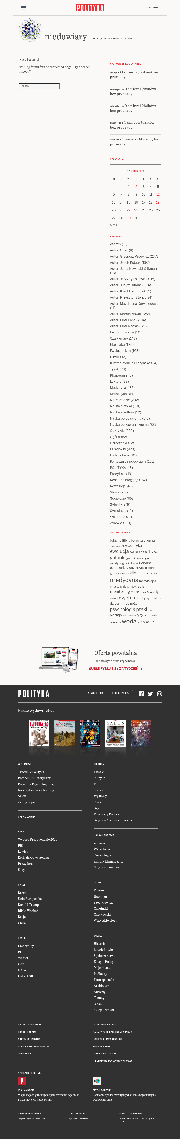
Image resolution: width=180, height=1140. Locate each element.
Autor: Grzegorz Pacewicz (129, 256)
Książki (99, 771)
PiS (20, 845)
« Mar (114, 224)
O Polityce (24, 1053)
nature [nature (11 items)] (143, 592)
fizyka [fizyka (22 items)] (152, 551)
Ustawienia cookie (104, 1053)
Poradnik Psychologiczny (36, 784)
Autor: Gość (119, 250)
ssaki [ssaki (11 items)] (154, 615)
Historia (100, 943)
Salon (22, 795)
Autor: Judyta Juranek (127, 285)
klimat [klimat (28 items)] (135, 573)
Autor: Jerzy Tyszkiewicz (128, 279)
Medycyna (118, 388)
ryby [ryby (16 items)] (140, 615)
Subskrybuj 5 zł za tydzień (113, 668)
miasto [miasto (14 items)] (114, 586)
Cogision (30, 1119)
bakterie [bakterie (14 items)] (115, 540)
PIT (20, 951)
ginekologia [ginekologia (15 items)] (130, 563)
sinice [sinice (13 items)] (147, 615)
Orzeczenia (118, 443)
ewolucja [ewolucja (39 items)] (119, 551)
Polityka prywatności (107, 1039)
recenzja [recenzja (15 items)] (116, 615)
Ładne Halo (40, 1119)
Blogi (97, 882)
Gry (96, 808)
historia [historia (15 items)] (150, 568)
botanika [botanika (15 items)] (137, 540)
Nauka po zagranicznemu (129, 424)
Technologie (102, 855)
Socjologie (118, 498)
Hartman (100, 896)
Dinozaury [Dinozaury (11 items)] (115, 546)
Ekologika (117, 344)
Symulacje (118, 511)
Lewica (23, 851)
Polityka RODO (102, 1046)
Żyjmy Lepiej (27, 802)
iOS (20, 1090)
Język (114, 369)
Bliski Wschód (28, 910)
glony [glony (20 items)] (130, 568)
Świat (21, 885)
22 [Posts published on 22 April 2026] (128, 210)
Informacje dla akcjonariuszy (112, 1061)
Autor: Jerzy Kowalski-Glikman (133, 269)
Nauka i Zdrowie (104, 835)
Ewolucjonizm (120, 351)
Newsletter (95, 693)
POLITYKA (118, 468)
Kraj (21, 831)
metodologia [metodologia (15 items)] (147, 581)
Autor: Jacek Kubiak (125, 262)
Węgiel (23, 957)
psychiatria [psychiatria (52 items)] (130, 598)
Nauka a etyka (121, 406)
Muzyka (99, 777)
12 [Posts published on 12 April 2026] (158, 194)
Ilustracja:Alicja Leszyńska (130, 363)
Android (29, 1090)
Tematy (99, 997)
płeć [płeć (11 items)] (150, 610)
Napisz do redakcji (30, 1039)
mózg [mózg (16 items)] (135, 592)
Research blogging (124, 480)
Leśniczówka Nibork (130, 1113)
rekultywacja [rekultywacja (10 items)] (129, 615)
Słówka (115, 492)
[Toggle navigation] (23, 7)
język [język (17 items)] (113, 573)
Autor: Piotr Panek (123, 320)
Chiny (22, 922)
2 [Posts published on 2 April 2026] (136, 187)
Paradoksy (118, 449)
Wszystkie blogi (105, 920)
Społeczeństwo (104, 955)
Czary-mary (119, 338)
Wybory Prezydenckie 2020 (37, 839)
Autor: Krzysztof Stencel (128, 297)
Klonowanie (118, 375)
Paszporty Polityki (107, 814)
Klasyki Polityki (105, 961)
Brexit (22, 892)
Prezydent (25, 863)
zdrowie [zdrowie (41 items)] (145, 622)
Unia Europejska (30, 898)
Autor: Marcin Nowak (126, 314)
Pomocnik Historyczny (34, 777)
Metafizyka (118, 394)
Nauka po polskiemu (125, 418)
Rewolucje (118, 486)
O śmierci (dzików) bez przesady (134, 74)
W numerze (25, 764)
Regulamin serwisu (105, 1024)
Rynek (22, 938)
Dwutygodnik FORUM (29, 1113)
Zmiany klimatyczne (108, 861)
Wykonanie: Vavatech (78, 1119)
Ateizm (115, 244)
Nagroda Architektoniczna (113, 820)
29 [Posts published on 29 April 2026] (128, 218)
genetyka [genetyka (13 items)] (115, 563)
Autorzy (99, 991)
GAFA (22, 970)
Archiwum (101, 985)
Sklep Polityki (104, 1009)
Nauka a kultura (122, 412)
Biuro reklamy (27, 1032)
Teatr (97, 802)
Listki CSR (25, 975)
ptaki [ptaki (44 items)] (141, 609)
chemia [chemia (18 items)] (149, 540)
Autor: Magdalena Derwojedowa (134, 303)
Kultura (99, 764)
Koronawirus (26, 817)
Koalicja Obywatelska (33, 857)
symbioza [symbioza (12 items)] (115, 622)
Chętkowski (102, 914)
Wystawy (100, 795)
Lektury (116, 381)
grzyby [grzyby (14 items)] (140, 568)
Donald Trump (28, 904)
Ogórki (115, 437)
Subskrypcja (120, 693)
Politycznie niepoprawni (128, 461)
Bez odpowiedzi (122, 332)
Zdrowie (116, 523)
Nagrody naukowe (106, 867)
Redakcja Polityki (29, 1024)
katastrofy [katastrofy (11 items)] (123, 573)
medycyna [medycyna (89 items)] (124, 580)
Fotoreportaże (104, 979)
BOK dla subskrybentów (33, 1046)
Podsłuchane (120, 455)
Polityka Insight (78, 1113)
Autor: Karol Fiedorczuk (128, 291)
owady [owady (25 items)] (153, 591)
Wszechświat (103, 849)
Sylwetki (116, 504)
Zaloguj (152, 7)
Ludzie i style (103, 949)
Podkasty (100, 973)
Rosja (22, 916)
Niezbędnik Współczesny (36, 789)
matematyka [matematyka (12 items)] (149, 573)
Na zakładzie (120, 400)
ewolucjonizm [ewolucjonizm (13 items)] (138, 552)
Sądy (21, 869)
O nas (98, 1003)
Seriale (99, 789)
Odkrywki (117, 431)
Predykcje (117, 474)
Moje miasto (102, 967)
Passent (99, 890)
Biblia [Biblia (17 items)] (126, 540)
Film (97, 784)
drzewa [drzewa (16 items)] (126, 546)
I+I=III (114, 357)
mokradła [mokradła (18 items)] (137, 586)
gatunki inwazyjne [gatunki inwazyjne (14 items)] (138, 558)
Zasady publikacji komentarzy (112, 1032)
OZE (21, 963)
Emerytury (26, 945)
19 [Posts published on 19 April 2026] (158, 202)
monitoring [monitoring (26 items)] (120, 591)
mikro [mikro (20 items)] (124, 586)
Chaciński (101, 908)
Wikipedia (117, 517)
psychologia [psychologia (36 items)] (122, 609)
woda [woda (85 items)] (129, 621)
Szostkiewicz (103, 902)
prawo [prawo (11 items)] (113, 598)
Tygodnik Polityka (31, 771)
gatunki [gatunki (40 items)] (118, 557)
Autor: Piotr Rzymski (125, 326)
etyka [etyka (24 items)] (137, 545)
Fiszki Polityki (102, 1090)
